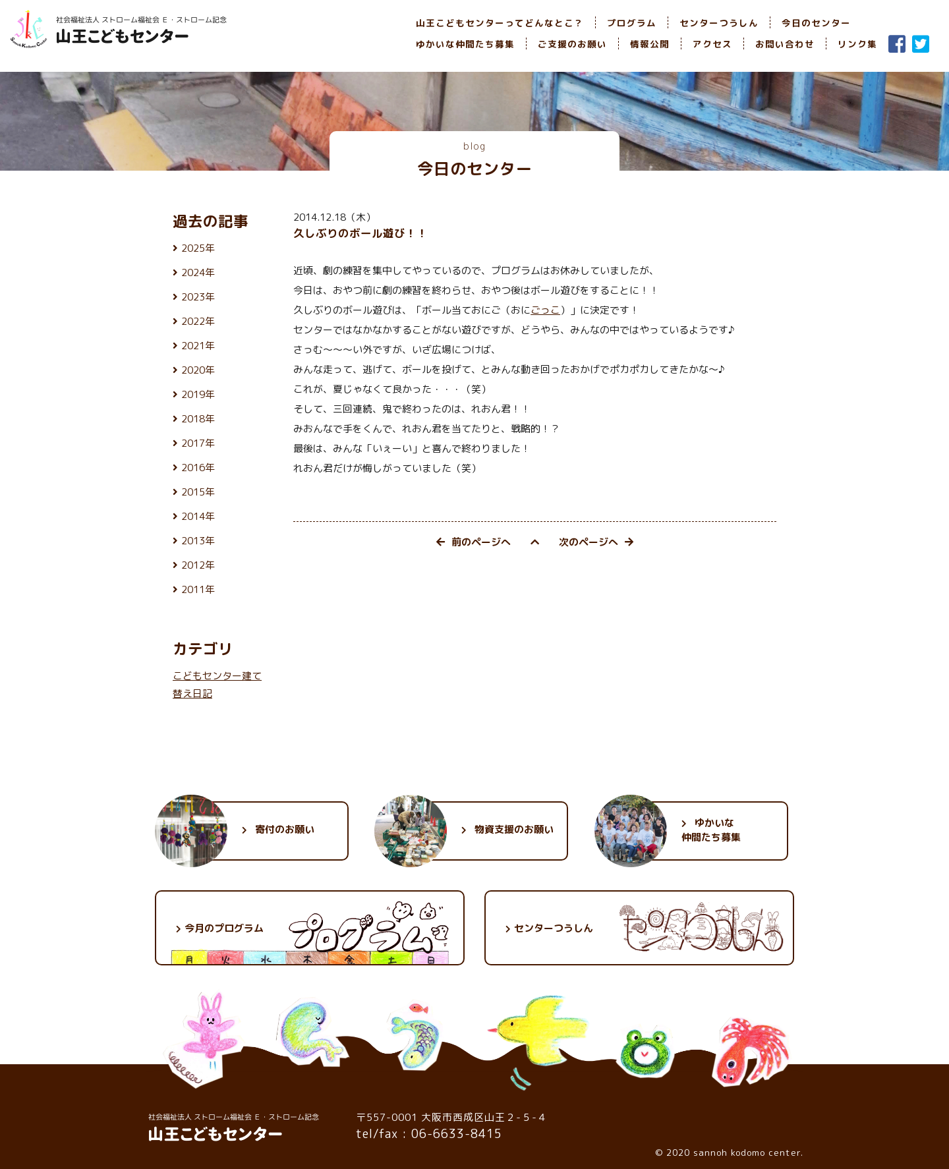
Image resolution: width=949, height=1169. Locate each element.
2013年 (198, 541)
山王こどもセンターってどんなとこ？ (500, 22)
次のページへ (596, 542)
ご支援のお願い (572, 44)
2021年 (198, 346)
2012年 (198, 565)
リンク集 (857, 44)
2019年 (198, 394)
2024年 (198, 272)
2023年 (198, 297)
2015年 (198, 492)
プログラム (631, 22)
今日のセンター (816, 22)
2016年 (198, 467)
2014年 (198, 516)
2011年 (198, 589)
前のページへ (473, 542)
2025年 (198, 248)
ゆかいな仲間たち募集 (465, 44)
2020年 (198, 370)
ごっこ (545, 310)
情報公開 (650, 44)
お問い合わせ (785, 44)
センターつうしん (719, 22)
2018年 (198, 419)
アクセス (712, 44)
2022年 (198, 321)
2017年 (198, 443)
